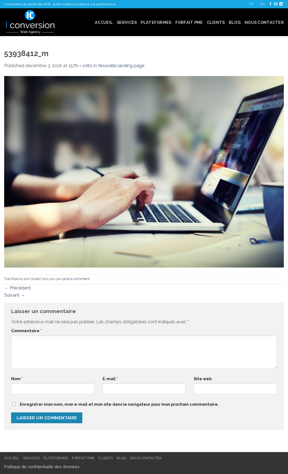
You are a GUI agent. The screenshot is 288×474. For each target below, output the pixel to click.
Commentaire (26, 330)
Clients (216, 22)
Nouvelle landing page (121, 65)
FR (251, 4)
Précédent (17, 288)
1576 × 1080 (80, 65)
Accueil (104, 22)
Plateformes (156, 22)
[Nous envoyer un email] (275, 4)
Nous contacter (264, 22)
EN (262, 4)
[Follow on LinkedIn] (281, 4)
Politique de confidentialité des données (42, 466)
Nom (17, 378)
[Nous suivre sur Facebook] (270, 4)
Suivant (14, 295)
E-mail (110, 378)
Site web (203, 378)
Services (127, 22)
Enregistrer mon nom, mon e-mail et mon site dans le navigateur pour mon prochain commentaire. (119, 404)
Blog (235, 22)
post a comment (76, 279)
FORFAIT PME (189, 22)
